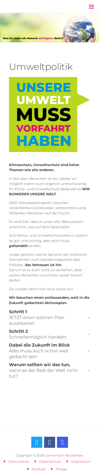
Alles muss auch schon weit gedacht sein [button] (39, 350)
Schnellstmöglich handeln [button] (37, 334)
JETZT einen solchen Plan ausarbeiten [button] (36, 317)
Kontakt (39, 469)
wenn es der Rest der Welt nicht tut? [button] (43, 370)
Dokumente (18, 461)
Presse (61, 469)
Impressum (81, 461)
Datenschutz (50, 461)
